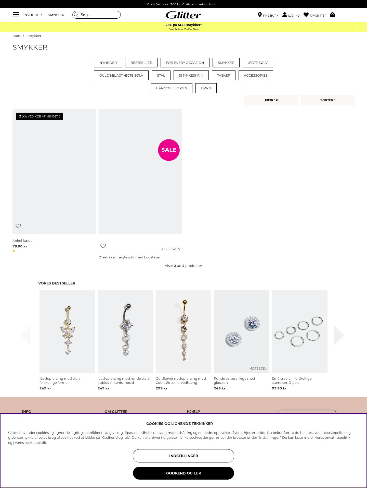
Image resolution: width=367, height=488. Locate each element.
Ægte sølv (258, 63)
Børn (206, 88)
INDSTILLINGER (183, 456)
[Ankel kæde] (54, 181)
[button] (293, 15)
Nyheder (108, 63)
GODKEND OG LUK (183, 473)
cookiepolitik (35, 443)
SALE (168, 150)
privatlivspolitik (337, 437)
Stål (161, 75)
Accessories (256, 75)
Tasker (223, 75)
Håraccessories (171, 88)
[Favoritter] (317, 15)
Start (17, 36)
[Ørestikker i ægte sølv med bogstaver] (140, 181)
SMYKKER (56, 15)
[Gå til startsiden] (183, 14)
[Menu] (16, 14)
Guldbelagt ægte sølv (121, 75)
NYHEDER (33, 15)
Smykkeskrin (191, 75)
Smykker (34, 36)
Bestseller (141, 63)
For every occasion (185, 63)
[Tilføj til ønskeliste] (18, 226)
